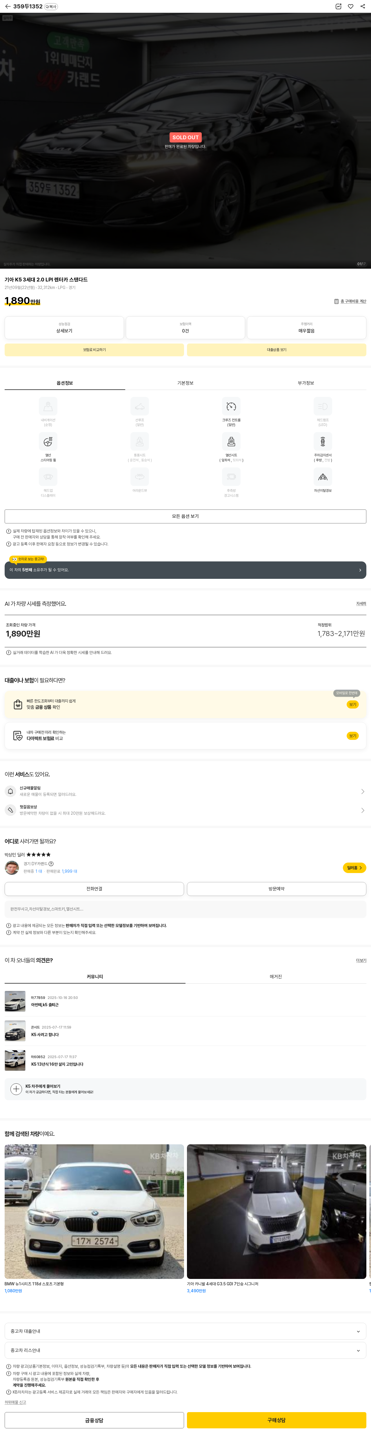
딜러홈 (352, 867)
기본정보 (185, 383)
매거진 (276, 977)
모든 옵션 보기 (185, 516)
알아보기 (185, 704)
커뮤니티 (95, 977)
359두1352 (35, 6)
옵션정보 (65, 383)
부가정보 (306, 383)
